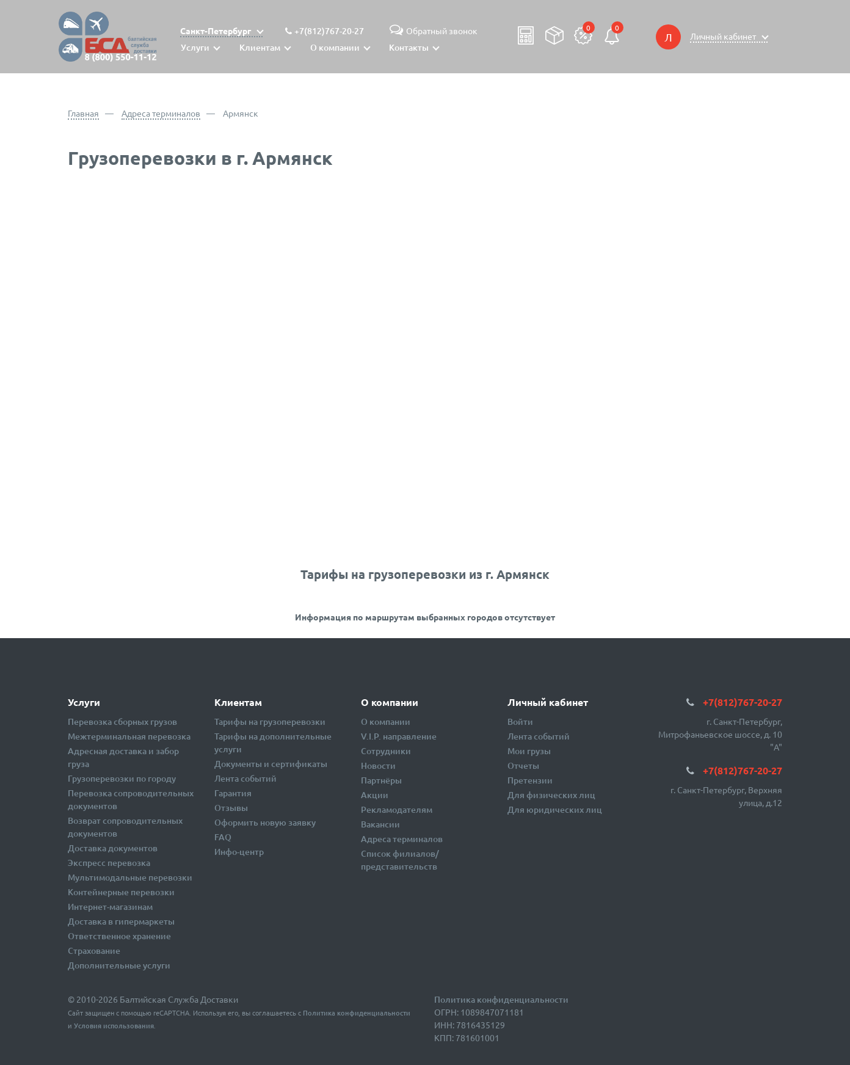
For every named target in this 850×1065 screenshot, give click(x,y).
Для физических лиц (551, 795)
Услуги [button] (195, 47)
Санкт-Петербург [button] (216, 30)
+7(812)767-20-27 (329, 31)
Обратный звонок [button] (432, 30)
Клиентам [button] (259, 47)
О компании (385, 721)
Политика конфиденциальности (356, 1013)
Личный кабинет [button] (724, 36)
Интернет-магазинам (110, 906)
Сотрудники (386, 751)
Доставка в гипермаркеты (121, 921)
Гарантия (233, 793)
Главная (83, 112)
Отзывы (231, 807)
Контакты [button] (409, 47)
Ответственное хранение (119, 936)
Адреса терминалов (161, 112)
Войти (520, 721)
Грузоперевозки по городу (122, 778)
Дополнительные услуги (119, 965)
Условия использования (114, 1025)
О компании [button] (335, 47)
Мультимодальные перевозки (130, 877)
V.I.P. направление (399, 736)
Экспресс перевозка (109, 862)
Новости (378, 765)
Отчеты (523, 765)
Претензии (530, 780)
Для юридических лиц (554, 809)
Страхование (94, 950)
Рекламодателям (396, 809)
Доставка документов (113, 848)
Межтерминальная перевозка (129, 736)
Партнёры (381, 780)
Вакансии (380, 824)
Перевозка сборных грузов (122, 721)
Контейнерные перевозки (121, 892)
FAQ (222, 837)
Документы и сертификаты (270, 763)
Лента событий (245, 778)
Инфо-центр (239, 851)
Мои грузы (529, 751)
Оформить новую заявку (265, 822)
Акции (374, 795)
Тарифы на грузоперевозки (269, 721)
